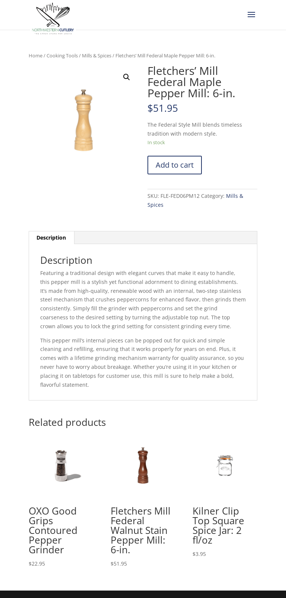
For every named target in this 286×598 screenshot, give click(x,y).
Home (35, 55)
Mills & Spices (96, 55)
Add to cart (175, 165)
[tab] (51, 237)
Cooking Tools (62, 55)
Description (51, 237)
